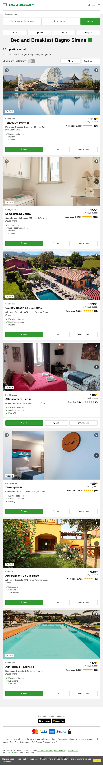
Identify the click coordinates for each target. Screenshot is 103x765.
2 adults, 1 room (61, 21)
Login (91, 5)
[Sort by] (91, 61)
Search (90, 21)
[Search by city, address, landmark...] (51, 14)
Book (24, 149)
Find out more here (30, 759)
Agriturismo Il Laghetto (19, 666)
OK (96, 760)
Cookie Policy (73, 750)
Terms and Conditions (45, 750)
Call (56, 149)
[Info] (25, 61)
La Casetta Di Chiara (18, 213)
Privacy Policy (59, 750)
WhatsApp (83, 149)
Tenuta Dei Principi (17, 122)
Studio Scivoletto (11, 753)
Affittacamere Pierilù (18, 399)
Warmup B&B (13, 487)
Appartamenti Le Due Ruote (22, 575)
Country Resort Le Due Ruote (23, 307)
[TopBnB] (31, 61)
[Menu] (99, 5)
